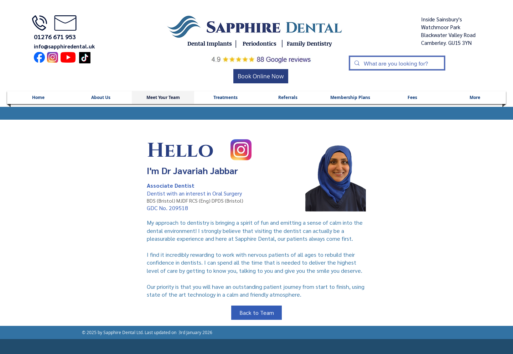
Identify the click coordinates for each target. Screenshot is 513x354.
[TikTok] (84, 57)
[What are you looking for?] (396, 64)
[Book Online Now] (260, 76)
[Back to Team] (256, 313)
